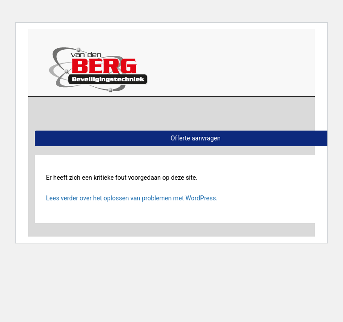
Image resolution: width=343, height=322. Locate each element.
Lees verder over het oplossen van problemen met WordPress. (132, 198)
